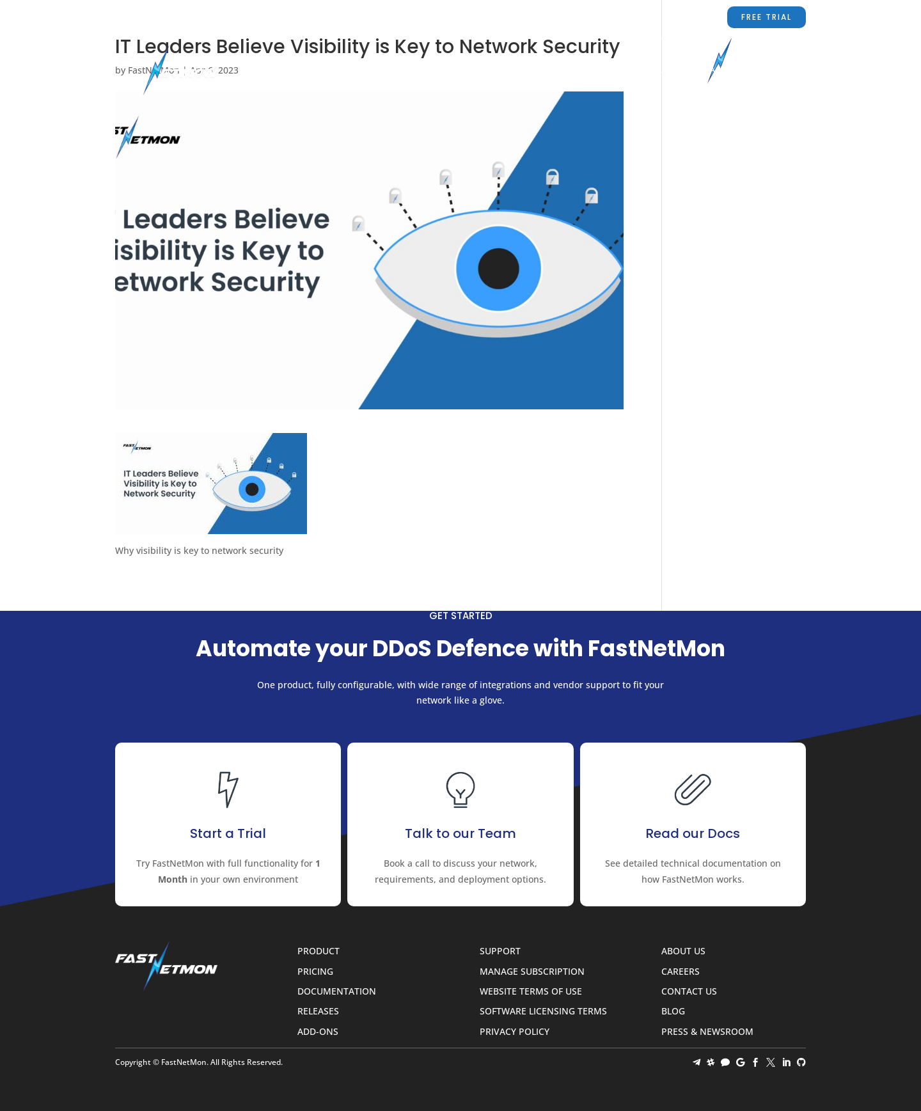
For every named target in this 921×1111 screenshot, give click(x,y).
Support (591, 17)
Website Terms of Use (531, 991)
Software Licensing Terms (543, 1011)
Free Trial (766, 17)
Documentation (513, 70)
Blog (766, 70)
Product (389, 70)
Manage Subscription (532, 971)
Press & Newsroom (707, 1032)
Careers (680, 971)
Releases (318, 1011)
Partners (589, 70)
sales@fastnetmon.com (489, 17)
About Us (648, 70)
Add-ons (317, 1032)
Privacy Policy (514, 1032)
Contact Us (712, 70)
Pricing (442, 70)
